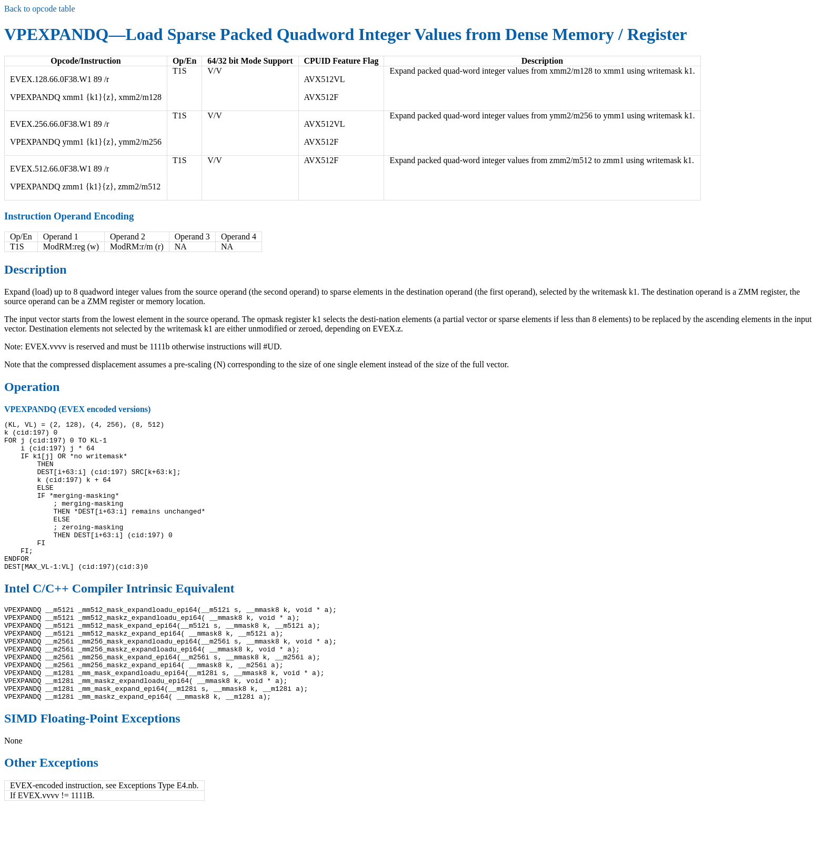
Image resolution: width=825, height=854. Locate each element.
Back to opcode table (39, 8)
